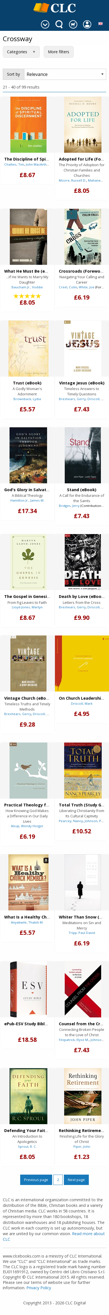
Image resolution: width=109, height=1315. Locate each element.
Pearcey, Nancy (71, 821)
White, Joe (86, 287)
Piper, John (81, 1146)
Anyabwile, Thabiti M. (27, 922)
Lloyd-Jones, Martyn (27, 607)
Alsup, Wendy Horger (27, 826)
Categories (17, 51)
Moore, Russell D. (72, 180)
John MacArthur (38, 164)
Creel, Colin (68, 287)
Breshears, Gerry (72, 399)
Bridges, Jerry (69, 506)
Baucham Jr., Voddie (27, 287)
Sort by (13, 74)
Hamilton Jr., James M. (27, 500)
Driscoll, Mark (98, 399)
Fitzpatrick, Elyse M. (74, 1040)
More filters (58, 51)
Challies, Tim (14, 164)
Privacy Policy (38, 1287)
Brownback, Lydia (27, 399)
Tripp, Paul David (82, 933)
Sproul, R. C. (27, 1146)
